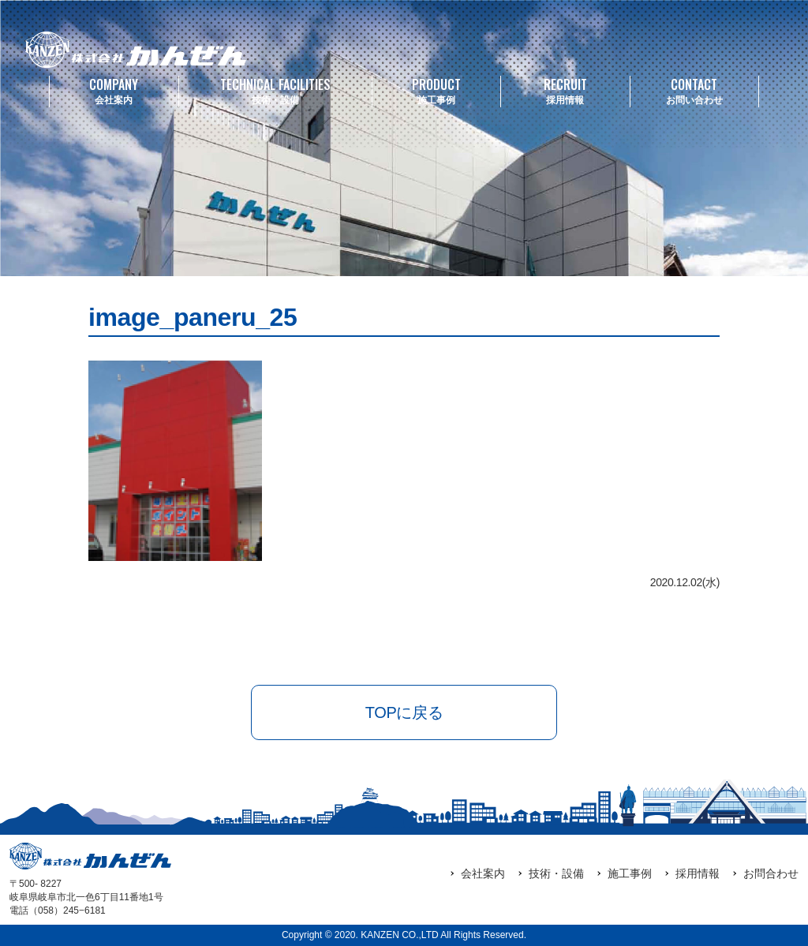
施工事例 (436, 90)
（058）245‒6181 (67, 910)
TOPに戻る (404, 712)
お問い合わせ (694, 90)
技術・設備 (275, 90)
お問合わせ (771, 873)
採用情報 (565, 90)
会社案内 (114, 90)
